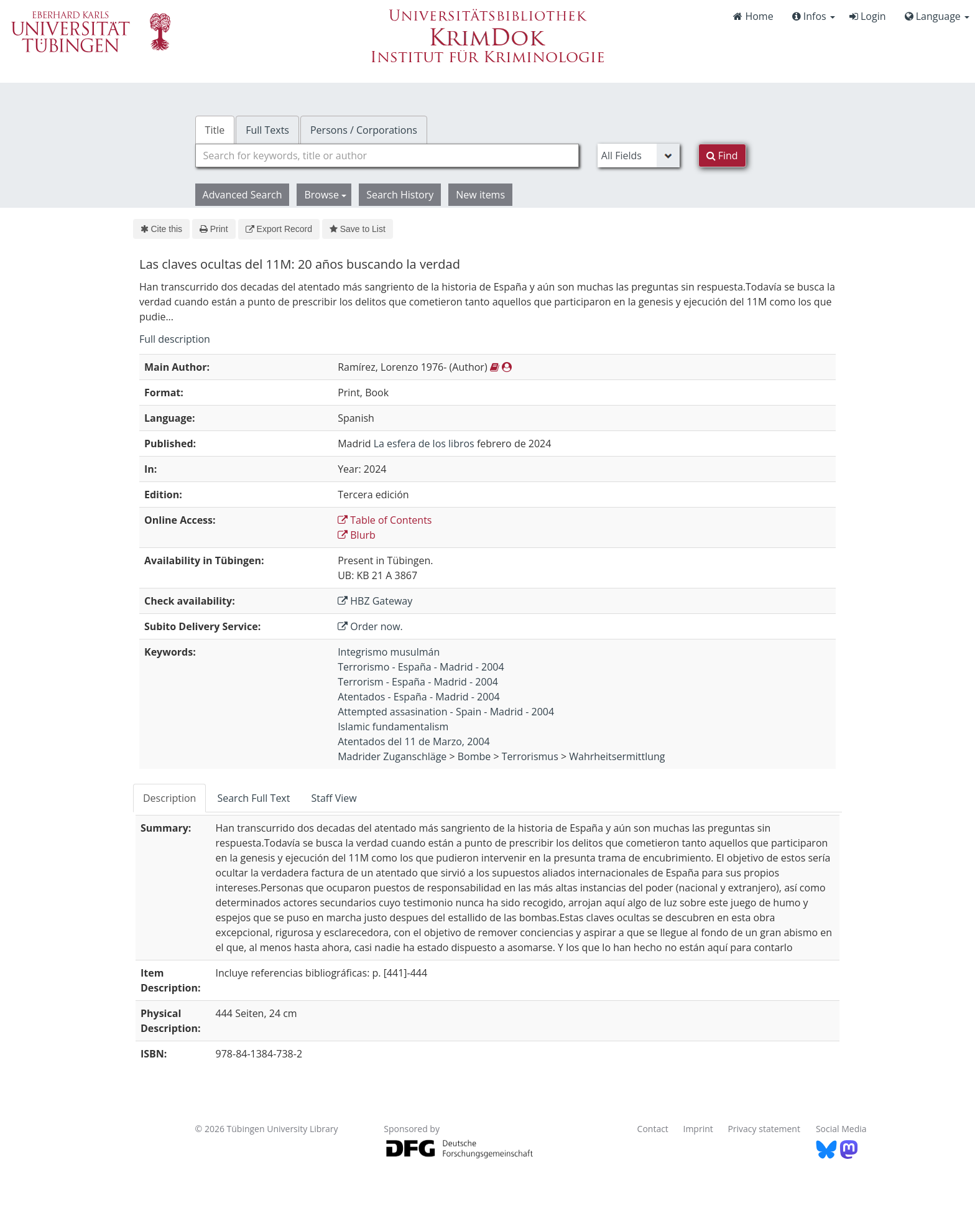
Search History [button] (399, 195)
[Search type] (639, 155)
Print (214, 229)
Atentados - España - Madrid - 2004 (419, 697)
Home (753, 16)
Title (215, 130)
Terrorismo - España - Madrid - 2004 (421, 667)
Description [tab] (169, 798)
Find (722, 155)
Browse (325, 195)
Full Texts (267, 130)
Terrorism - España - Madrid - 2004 (418, 682)
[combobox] (387, 155)
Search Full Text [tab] (253, 798)
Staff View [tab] (333, 798)
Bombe (474, 756)
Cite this (161, 229)
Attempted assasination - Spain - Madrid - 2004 (446, 711)
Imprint (698, 1129)
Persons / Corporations (363, 130)
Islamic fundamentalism (393, 726)
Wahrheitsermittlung (617, 756)
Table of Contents (385, 520)
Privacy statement (764, 1129)
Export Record (279, 229)
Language (937, 16)
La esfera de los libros (424, 443)
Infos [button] (813, 16)
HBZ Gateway (375, 601)
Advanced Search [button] (242, 195)
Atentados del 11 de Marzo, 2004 (414, 741)
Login (867, 16)
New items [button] (480, 195)
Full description (174, 339)
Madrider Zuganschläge (392, 756)
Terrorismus (530, 756)
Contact (652, 1129)
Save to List (358, 229)
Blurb (357, 535)
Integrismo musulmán (389, 652)
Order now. (370, 626)
